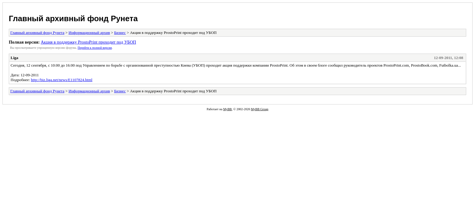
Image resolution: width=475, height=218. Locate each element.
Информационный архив (89, 32)
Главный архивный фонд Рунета (73, 18)
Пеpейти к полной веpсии (95, 47)
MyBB (227, 109)
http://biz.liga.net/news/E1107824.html (61, 80)
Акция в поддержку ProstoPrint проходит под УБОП (88, 42)
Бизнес (120, 32)
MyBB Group (259, 109)
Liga (14, 57)
